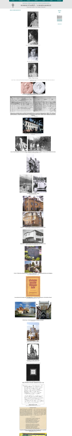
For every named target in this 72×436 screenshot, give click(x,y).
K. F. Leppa (30, 361)
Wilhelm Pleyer (30, 297)
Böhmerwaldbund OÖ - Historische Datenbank (33, 27)
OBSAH (36, 0)
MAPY (44, 0)
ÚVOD (13, 0)
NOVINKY (21, 0)
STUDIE (28, 0)
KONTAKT (59, 0)
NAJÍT (51, 0)
